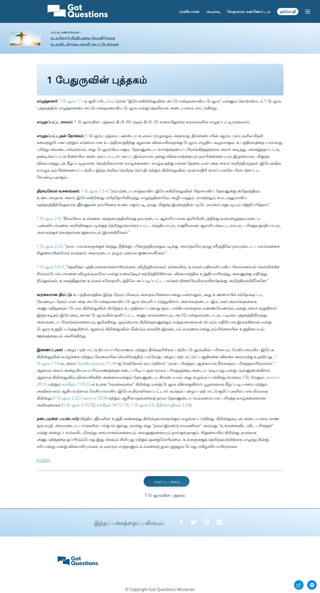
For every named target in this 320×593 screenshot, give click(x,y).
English (43, 460)
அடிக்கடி (213, 11)
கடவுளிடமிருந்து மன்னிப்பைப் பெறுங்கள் (85, 44)
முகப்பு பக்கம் (167, 481)
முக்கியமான (189, 11)
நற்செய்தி (288, 11)
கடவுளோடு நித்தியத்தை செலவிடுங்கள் (83, 37)
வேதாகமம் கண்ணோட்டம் (248, 11)
